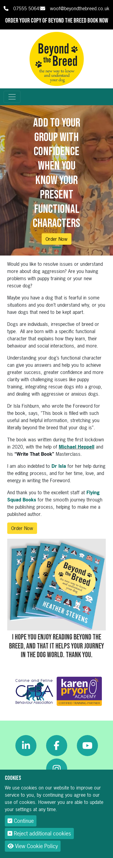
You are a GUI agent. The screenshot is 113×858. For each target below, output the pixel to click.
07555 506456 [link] (29, 8)
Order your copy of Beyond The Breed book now (56, 20)
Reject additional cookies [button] (39, 833)
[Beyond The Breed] (57, 58)
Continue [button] (21, 821)
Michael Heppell (76, 446)
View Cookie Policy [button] (33, 846)
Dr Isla (59, 466)
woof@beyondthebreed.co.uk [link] (79, 8)
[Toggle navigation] (12, 97)
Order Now (56, 239)
